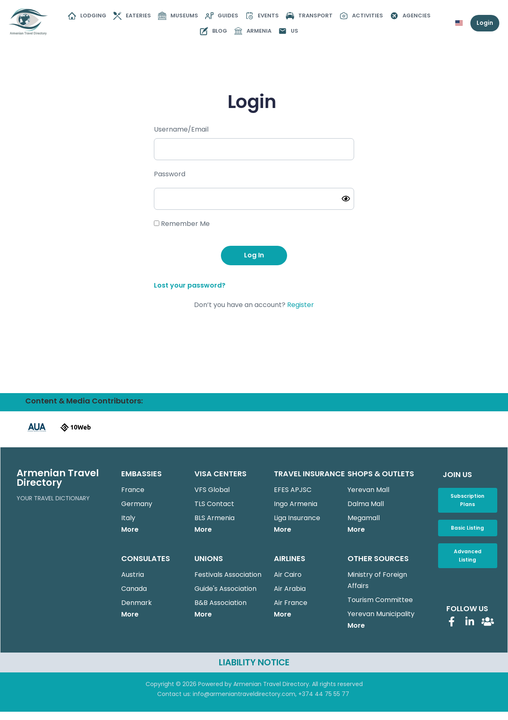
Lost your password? (189, 285)
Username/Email (181, 129)
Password (169, 174)
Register (300, 305)
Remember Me (182, 223)
